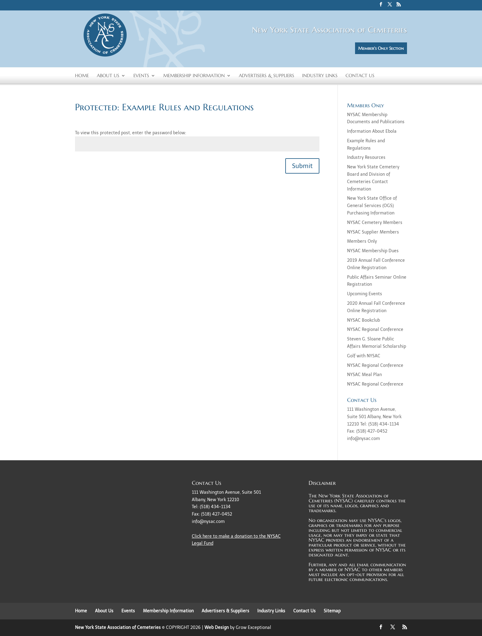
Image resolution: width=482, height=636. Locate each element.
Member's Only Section (381, 48)
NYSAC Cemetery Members (374, 222)
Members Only (362, 241)
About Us (108, 75)
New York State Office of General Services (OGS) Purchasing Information (372, 206)
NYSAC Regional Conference (375, 329)
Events (141, 75)
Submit (302, 166)
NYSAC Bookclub (363, 320)
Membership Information (194, 75)
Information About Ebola (372, 131)
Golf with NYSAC (363, 356)
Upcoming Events (364, 293)
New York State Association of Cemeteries (118, 627)
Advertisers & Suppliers (266, 75)
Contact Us (360, 75)
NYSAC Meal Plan (364, 374)
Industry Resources (366, 157)
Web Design (216, 627)
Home (82, 75)
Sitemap (332, 611)
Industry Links (320, 75)
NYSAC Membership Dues (373, 250)
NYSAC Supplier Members (373, 232)
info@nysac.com (208, 521)
